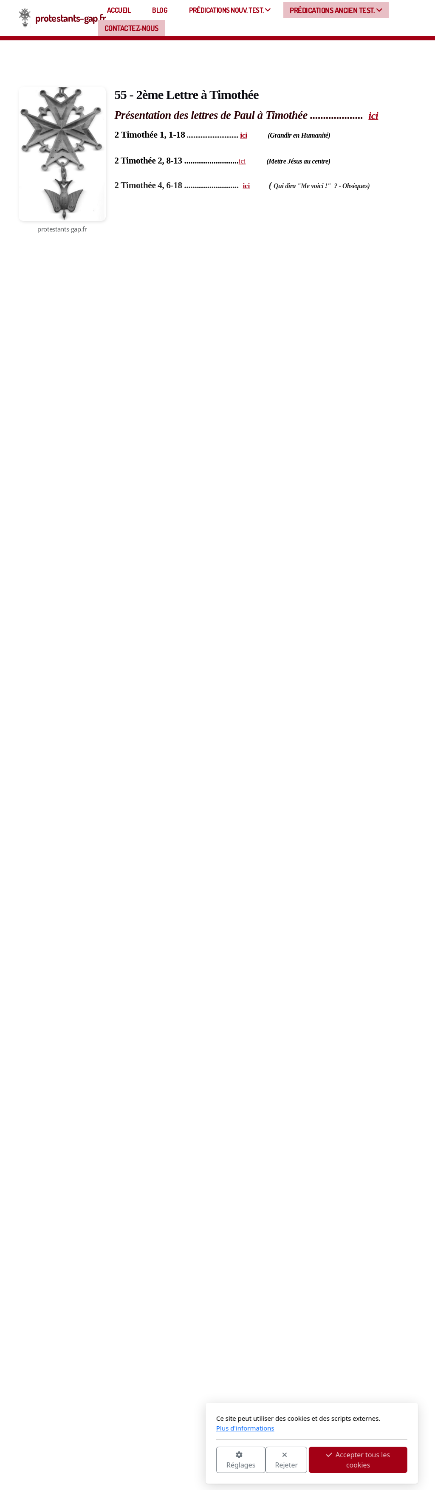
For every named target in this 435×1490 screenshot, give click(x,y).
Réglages (146, 1460)
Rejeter (192, 1460)
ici (243, 135)
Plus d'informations (151, 1428)
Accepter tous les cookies (264, 1460)
